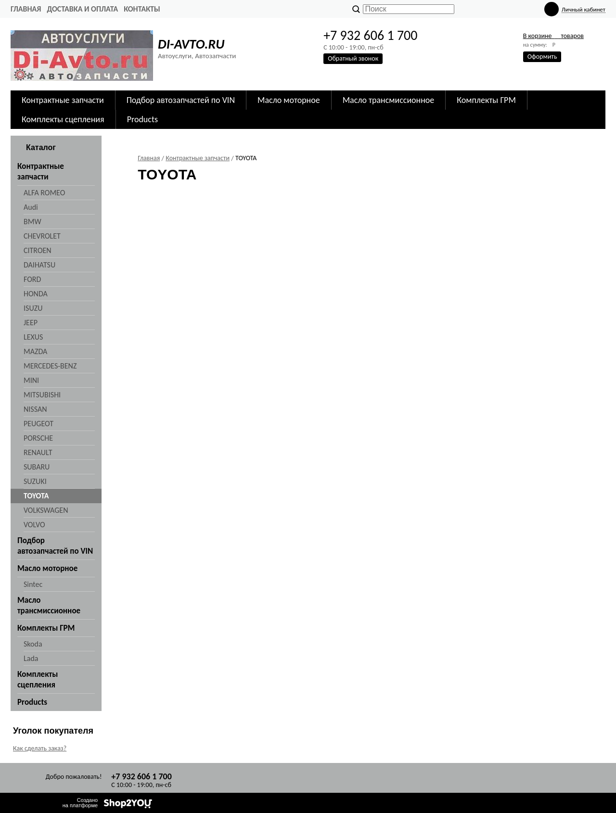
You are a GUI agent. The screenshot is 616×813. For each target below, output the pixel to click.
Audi (31, 207)
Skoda (33, 643)
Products (142, 119)
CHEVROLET (42, 236)
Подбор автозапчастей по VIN (181, 100)
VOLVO (34, 524)
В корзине (553, 36)
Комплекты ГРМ (486, 100)
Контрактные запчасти (63, 100)
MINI (31, 380)
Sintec (33, 584)
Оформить (542, 56)
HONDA (36, 293)
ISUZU (33, 308)
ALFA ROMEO (44, 192)
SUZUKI (35, 481)
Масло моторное (288, 100)
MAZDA (35, 351)
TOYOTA (36, 495)
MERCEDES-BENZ (50, 365)
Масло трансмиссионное (389, 100)
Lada (31, 658)
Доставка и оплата (82, 8)
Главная (26, 8)
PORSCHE (38, 438)
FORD (32, 279)
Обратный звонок (353, 58)
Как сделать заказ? (39, 748)
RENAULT (38, 452)
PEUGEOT (38, 423)
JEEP (31, 322)
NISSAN (35, 409)
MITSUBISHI (42, 394)
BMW (32, 221)
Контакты (142, 8)
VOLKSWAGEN (46, 510)
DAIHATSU (39, 264)
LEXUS (33, 337)
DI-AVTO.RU (191, 44)
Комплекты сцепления (63, 119)
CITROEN (37, 250)
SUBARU (37, 466)
